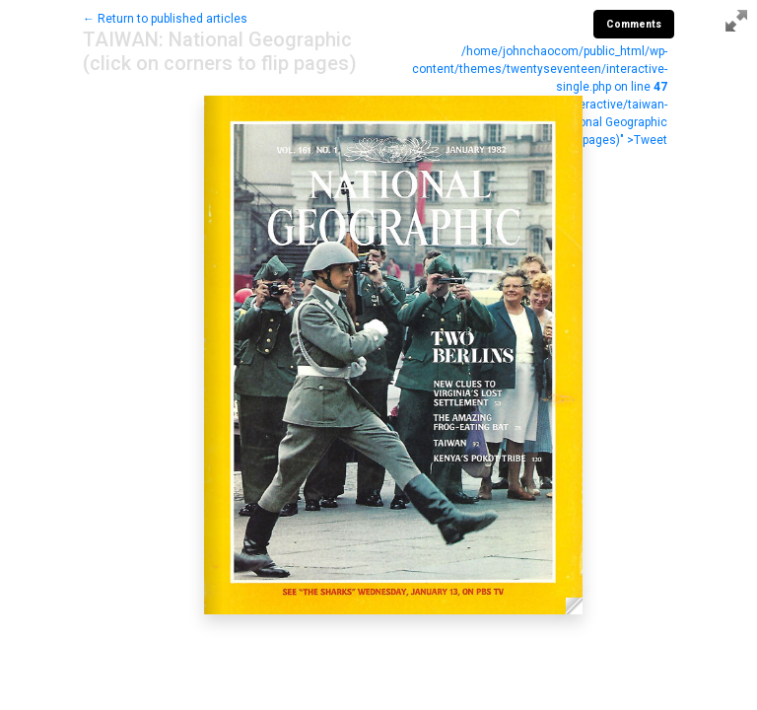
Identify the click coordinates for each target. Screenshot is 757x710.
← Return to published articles (165, 19)
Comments (633, 24)
